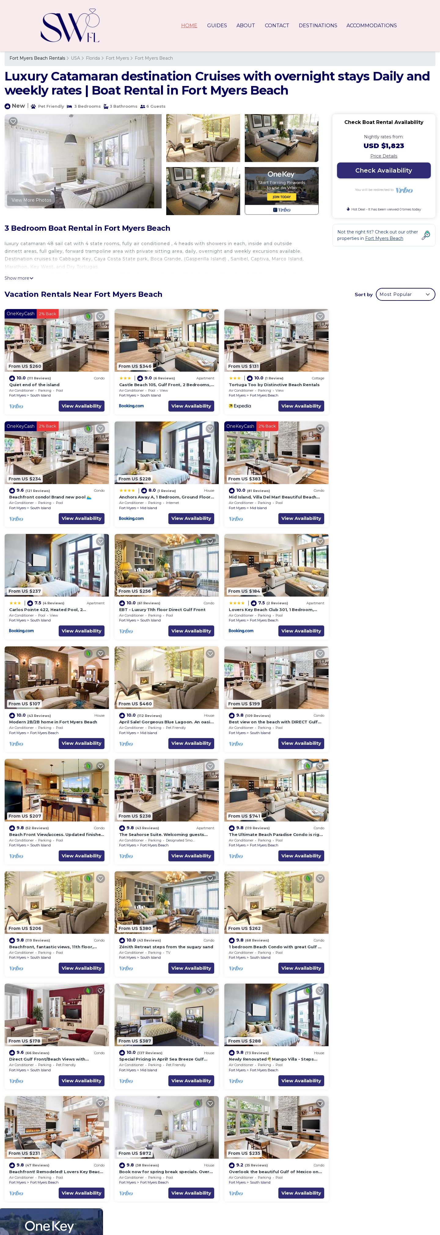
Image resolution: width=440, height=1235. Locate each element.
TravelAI (218, 1218)
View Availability (81, 405)
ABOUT (246, 25)
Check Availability (383, 170)
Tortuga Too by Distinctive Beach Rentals (272, 384)
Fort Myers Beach (154, 58)
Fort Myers (117, 58)
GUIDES (218, 25)
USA (75, 58)
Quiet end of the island (34, 384)
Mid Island (38, 507)
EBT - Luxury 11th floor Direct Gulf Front (379, 496)
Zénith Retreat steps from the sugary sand (56, 832)
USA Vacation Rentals (36, 1177)
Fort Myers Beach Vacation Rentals (50, 1157)
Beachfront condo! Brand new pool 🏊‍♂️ (377, 384)
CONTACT (277, 25)
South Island (40, 395)
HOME (191, 25)
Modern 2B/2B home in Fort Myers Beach (162, 608)
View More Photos (31, 200)
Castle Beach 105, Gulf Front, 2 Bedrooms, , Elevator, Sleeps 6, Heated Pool (308, 1167)
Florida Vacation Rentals (38, 1167)
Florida (93, 58)
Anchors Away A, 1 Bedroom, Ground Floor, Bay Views (286, 1197)
